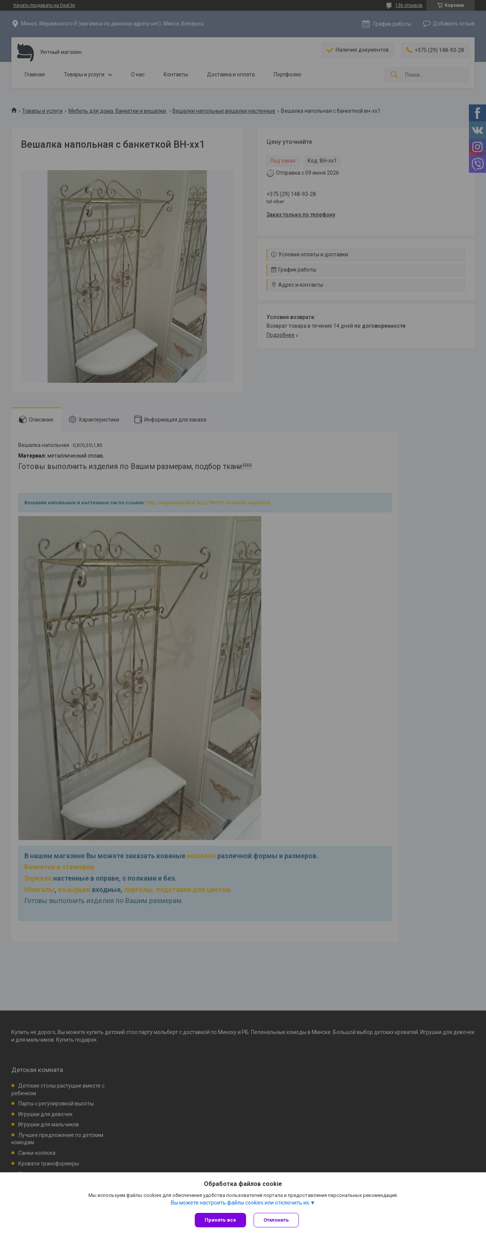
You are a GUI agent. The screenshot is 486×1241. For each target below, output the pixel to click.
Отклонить (276, 1220)
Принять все (220, 1220)
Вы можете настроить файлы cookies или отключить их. (240, 1203)
